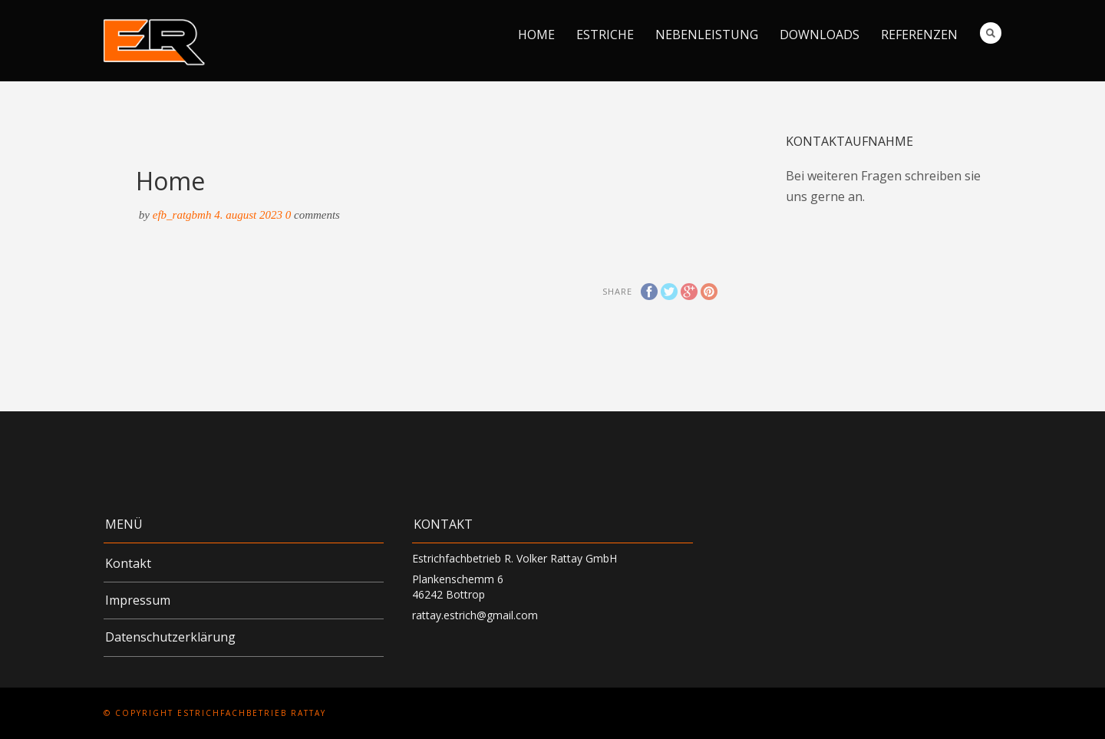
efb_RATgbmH (182, 215)
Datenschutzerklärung (170, 636)
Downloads (819, 34)
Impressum (137, 600)
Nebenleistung (706, 34)
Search (990, 33)
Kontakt (128, 563)
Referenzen (919, 34)
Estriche (605, 34)
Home (536, 34)
